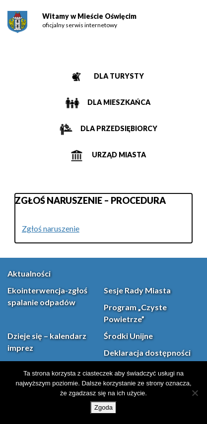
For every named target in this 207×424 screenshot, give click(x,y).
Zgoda (103, 407)
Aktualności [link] (29, 273)
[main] (103, 218)
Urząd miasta (118, 154)
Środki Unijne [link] (128, 335)
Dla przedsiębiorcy (118, 128)
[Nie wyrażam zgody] (195, 393)
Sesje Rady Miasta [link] (137, 290)
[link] (17, 22)
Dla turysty (118, 76)
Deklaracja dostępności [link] (147, 352)
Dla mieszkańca (118, 102)
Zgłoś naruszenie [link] (50, 228)
